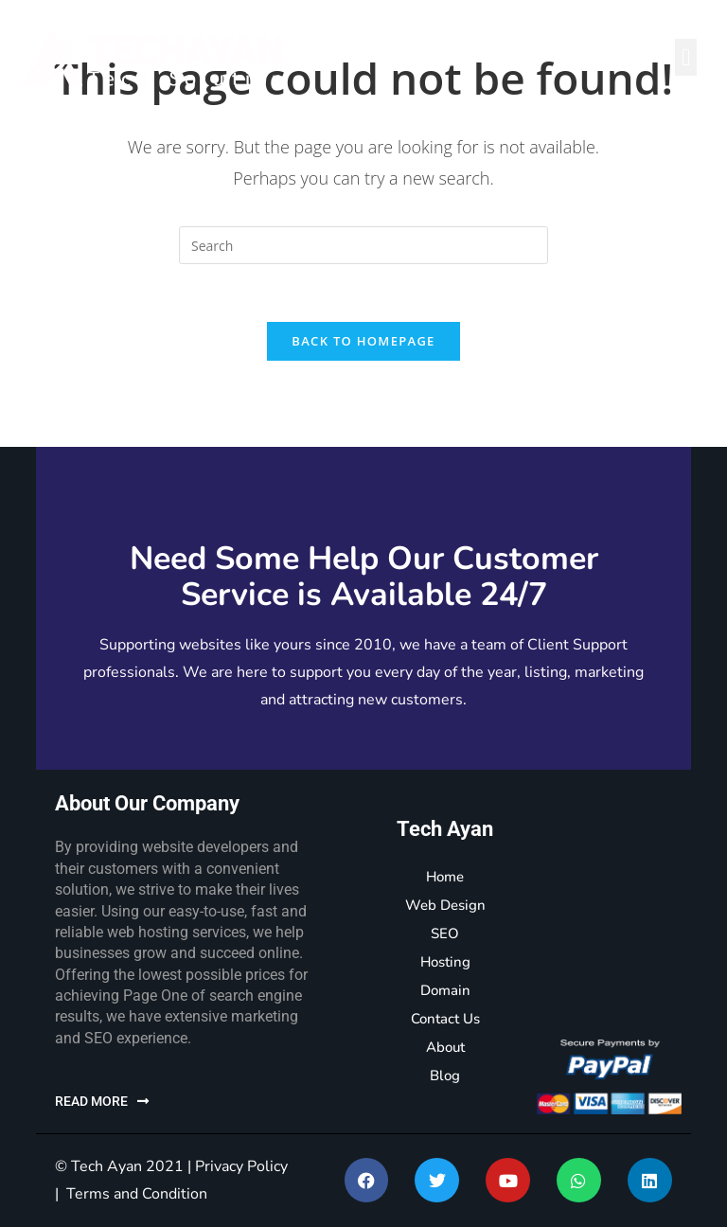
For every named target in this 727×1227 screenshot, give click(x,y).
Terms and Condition (136, 1193)
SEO (445, 933)
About (445, 1047)
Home (445, 876)
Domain (445, 990)
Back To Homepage (363, 340)
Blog (445, 1075)
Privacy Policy (241, 1166)
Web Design (445, 905)
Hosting (445, 961)
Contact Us (445, 1018)
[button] (686, 57)
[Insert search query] (363, 245)
